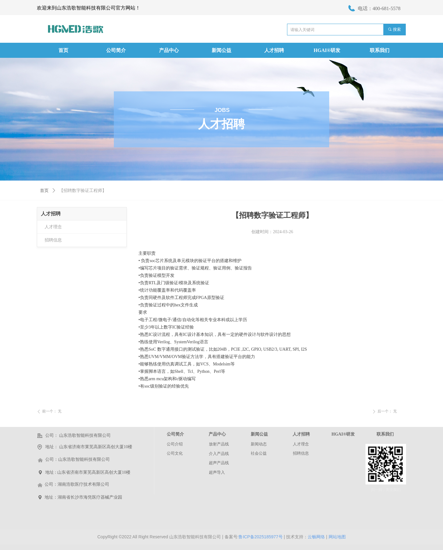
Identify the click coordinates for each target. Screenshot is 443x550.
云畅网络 (316, 536)
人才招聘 (51, 213)
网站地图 (337, 536)
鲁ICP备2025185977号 (260, 536)
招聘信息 (53, 240)
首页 (44, 190)
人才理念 (53, 227)
